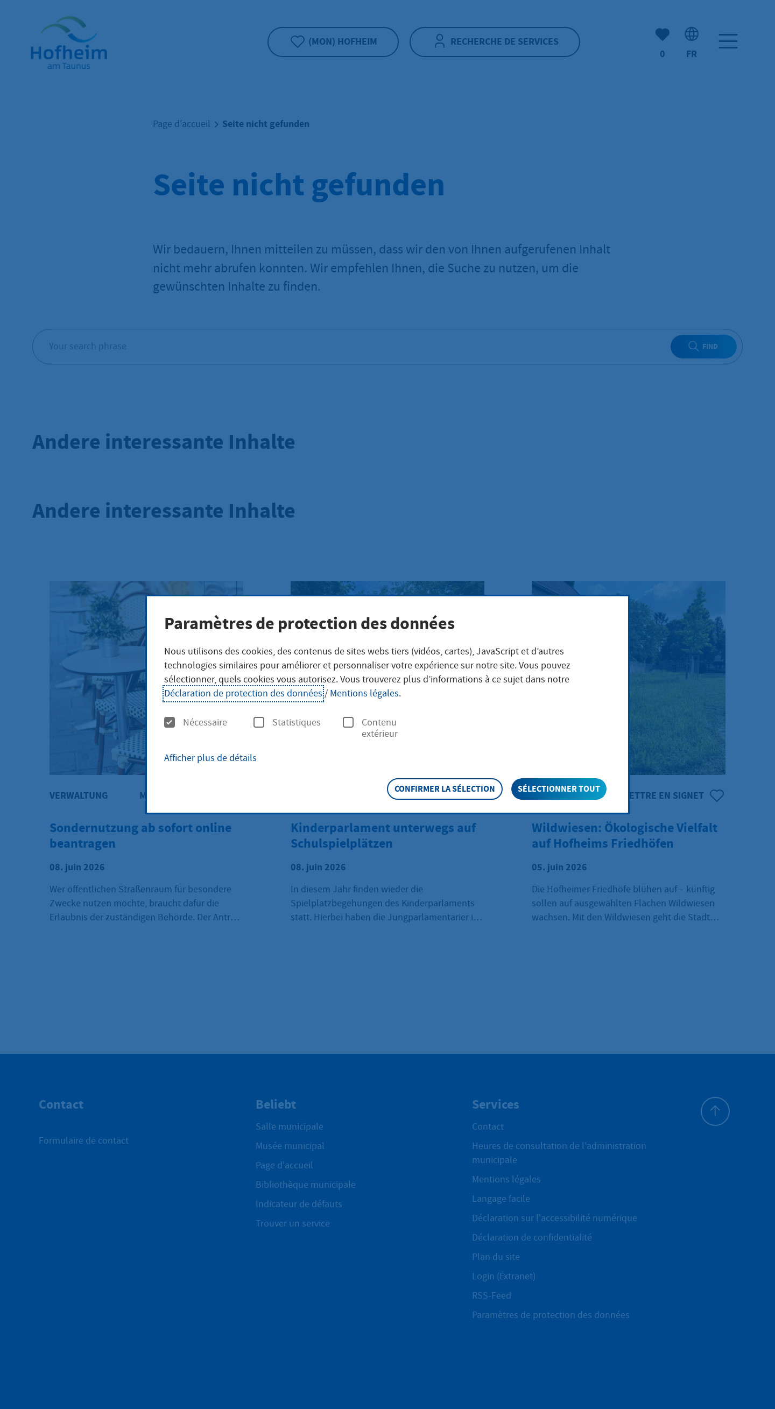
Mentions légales (364, 693)
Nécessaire (195, 723)
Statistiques (287, 723)
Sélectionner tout (559, 788)
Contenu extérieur (370, 728)
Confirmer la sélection (444, 788)
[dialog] (387, 704)
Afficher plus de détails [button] (210, 758)
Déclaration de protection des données (243, 693)
